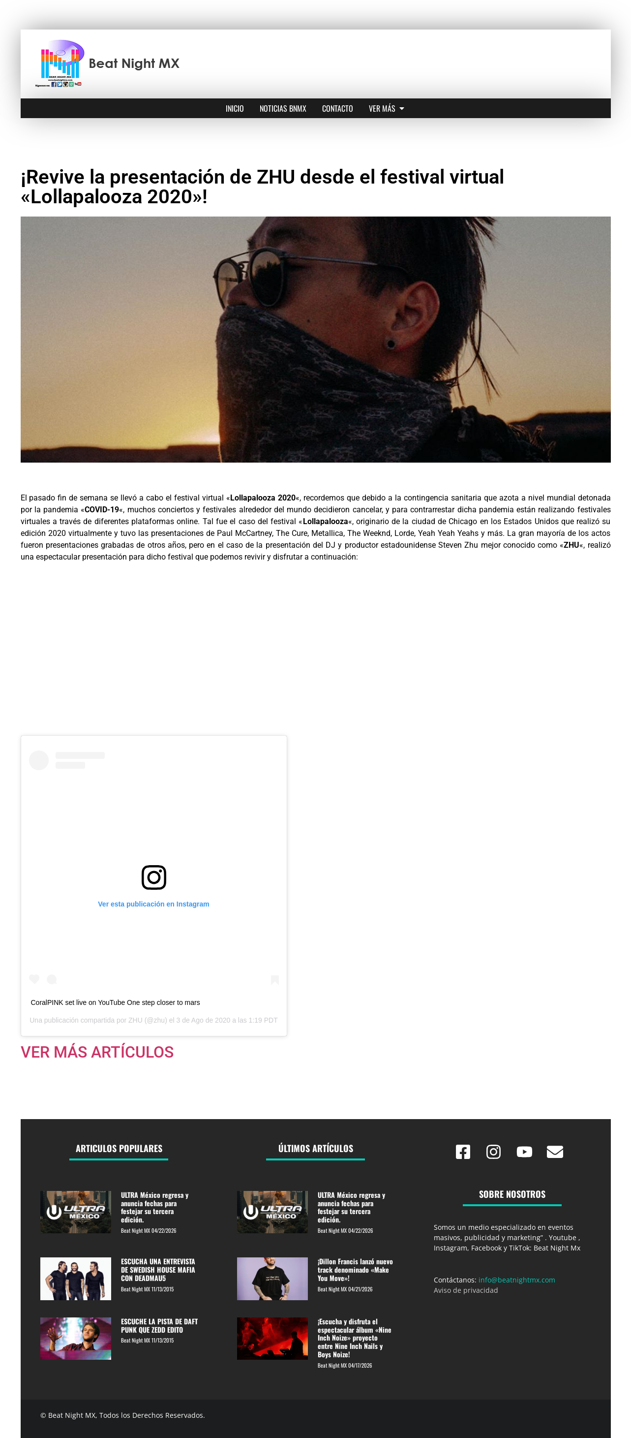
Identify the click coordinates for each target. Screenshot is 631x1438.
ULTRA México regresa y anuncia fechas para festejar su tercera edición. (154, 1206)
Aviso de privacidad (466, 1290)
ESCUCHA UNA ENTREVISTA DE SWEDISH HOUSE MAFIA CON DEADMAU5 (158, 1269)
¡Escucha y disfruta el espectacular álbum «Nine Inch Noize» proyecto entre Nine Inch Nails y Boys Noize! (354, 1337)
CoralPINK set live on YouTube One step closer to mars (115, 1002)
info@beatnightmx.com (517, 1279)
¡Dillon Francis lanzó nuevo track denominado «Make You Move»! (355, 1269)
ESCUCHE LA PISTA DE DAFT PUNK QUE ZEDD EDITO (159, 1325)
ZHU (135, 1020)
